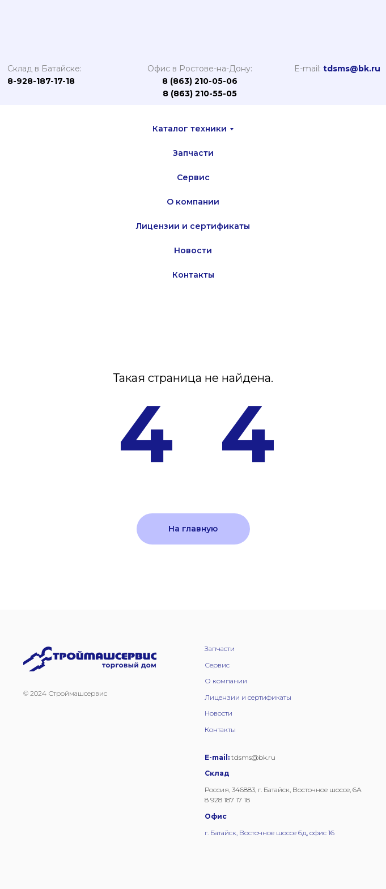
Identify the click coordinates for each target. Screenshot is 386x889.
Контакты (193, 275)
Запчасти (193, 153)
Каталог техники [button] (189, 129)
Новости (193, 250)
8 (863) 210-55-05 (200, 93)
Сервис (193, 177)
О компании (193, 202)
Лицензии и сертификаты (193, 226)
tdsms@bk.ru (351, 68)
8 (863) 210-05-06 (199, 81)
